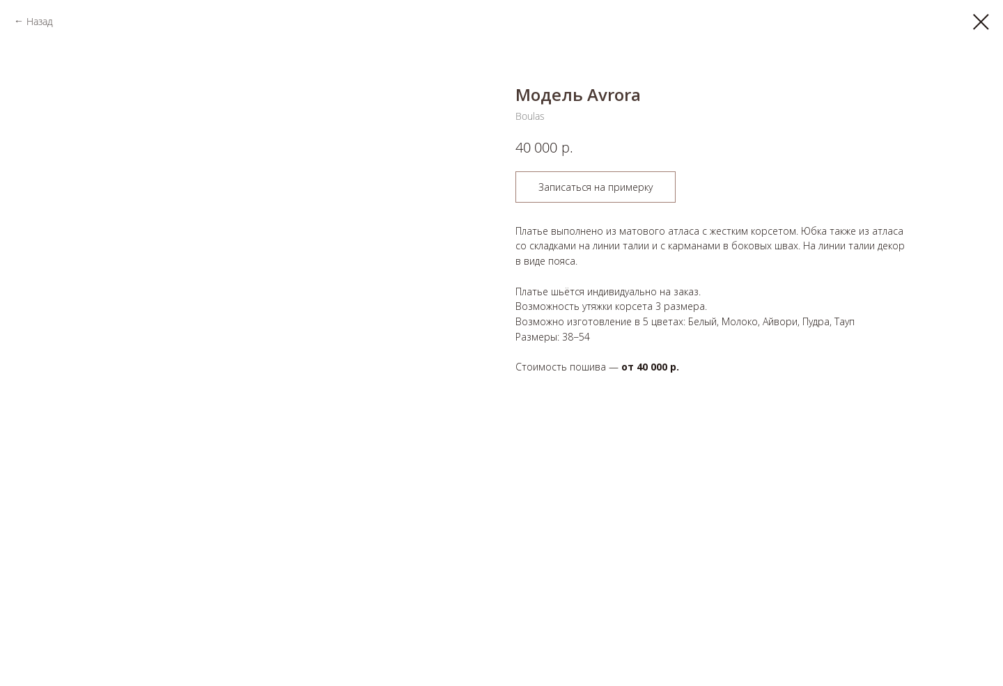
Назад (39, 21)
